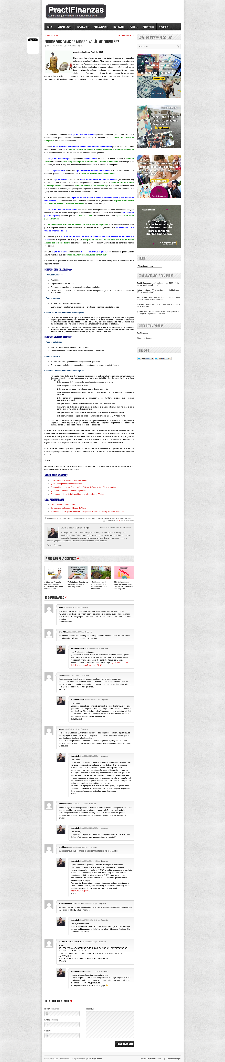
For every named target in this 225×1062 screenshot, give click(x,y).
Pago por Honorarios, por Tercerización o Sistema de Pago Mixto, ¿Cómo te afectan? (84, 487)
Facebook (58, 545)
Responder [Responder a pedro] (84, 607)
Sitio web (48, 1031)
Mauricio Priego (125, 527)
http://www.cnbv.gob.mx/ (80, 891)
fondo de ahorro (91, 518)
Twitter (49, 545)
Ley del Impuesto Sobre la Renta (63, 505)
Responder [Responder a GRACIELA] (89, 632)
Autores (133, 26)
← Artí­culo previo (51, 35)
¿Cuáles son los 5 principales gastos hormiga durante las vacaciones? (99, 585)
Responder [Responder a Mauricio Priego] (105, 648)
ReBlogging (148, 26)
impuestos (115, 518)
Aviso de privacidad (94, 1059)
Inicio (49, 26)
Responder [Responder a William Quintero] (92, 804)
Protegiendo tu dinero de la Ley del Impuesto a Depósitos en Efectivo (77, 494)
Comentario (90, 1009)
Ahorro (123, 521)
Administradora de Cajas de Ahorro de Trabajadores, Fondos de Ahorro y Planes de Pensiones (87, 512)
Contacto (163, 26)
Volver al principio (174, 1059)
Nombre (52, 1009)
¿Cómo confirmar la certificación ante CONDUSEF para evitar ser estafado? (53, 585)
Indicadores (118, 26)
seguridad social (125, 518)
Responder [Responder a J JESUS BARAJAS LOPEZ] (102, 942)
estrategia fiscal (79, 518)
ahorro (59, 518)
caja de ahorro (68, 518)
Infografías (82, 26)
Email (51, 1020)
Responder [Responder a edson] (85, 675)
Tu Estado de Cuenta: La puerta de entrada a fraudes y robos (78, 584)
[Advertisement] (89, 108)
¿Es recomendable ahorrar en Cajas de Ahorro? (69, 480)
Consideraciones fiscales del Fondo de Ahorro (68, 508)
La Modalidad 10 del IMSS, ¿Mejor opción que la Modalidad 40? (158, 284)
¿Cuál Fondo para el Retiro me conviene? (67, 484)
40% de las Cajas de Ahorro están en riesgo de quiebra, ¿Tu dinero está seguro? (123, 585)
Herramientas (100, 26)
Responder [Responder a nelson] (84, 729)
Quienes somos (65, 26)
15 (82, 46)
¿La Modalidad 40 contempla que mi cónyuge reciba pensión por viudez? (158, 312)
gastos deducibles (104, 518)
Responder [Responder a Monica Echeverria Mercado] (102, 903)
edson (61, 675)
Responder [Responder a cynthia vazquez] (93, 847)
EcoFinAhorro (142, 333)
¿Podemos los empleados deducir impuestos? (68, 491)
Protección (130, 521)
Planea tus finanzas (144, 338)
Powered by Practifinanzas (151, 1059)
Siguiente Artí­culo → (126, 35)
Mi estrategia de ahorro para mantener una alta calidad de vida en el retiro (158, 298)
